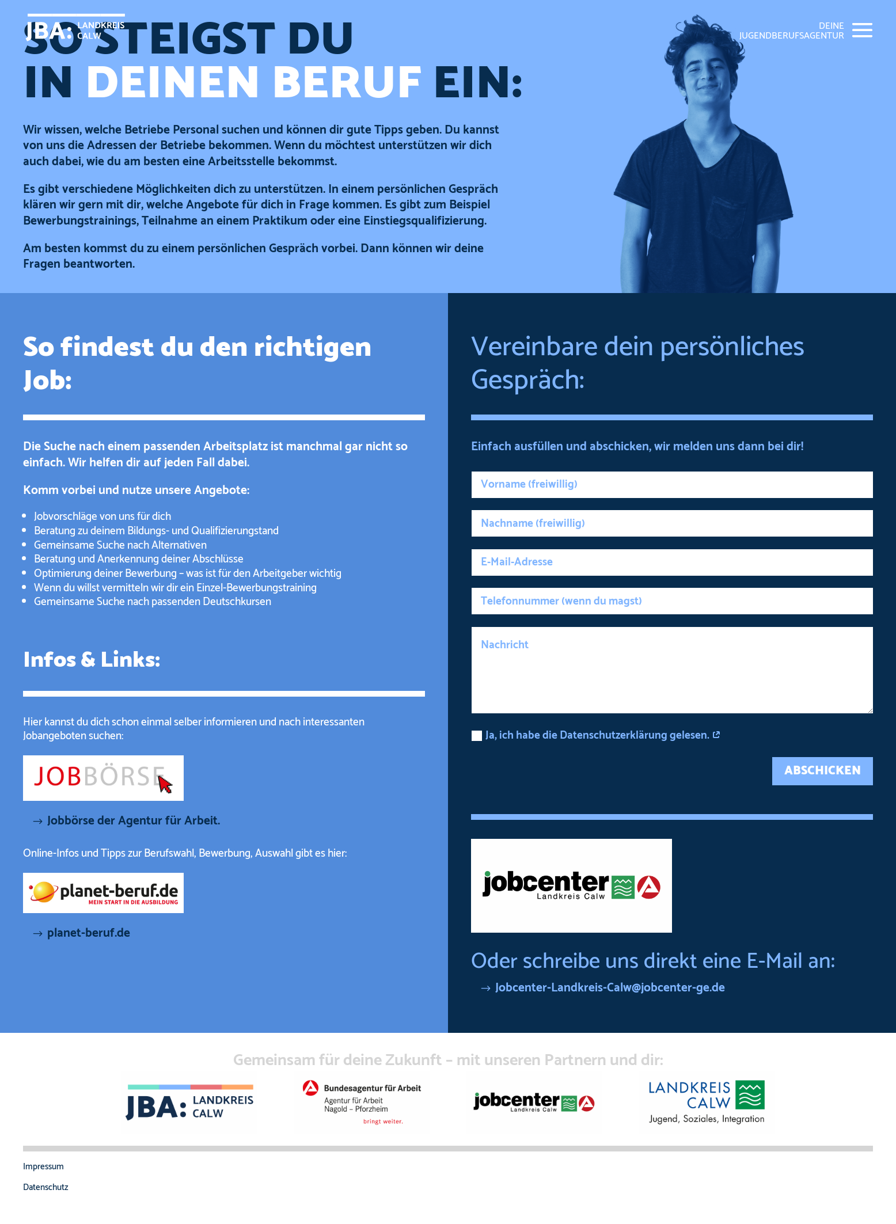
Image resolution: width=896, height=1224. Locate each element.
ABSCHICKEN (822, 771)
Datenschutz (46, 1187)
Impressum (43, 1167)
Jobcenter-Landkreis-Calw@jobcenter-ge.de (610, 988)
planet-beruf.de (88, 933)
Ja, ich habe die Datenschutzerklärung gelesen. (596, 735)
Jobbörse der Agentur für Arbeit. (133, 821)
